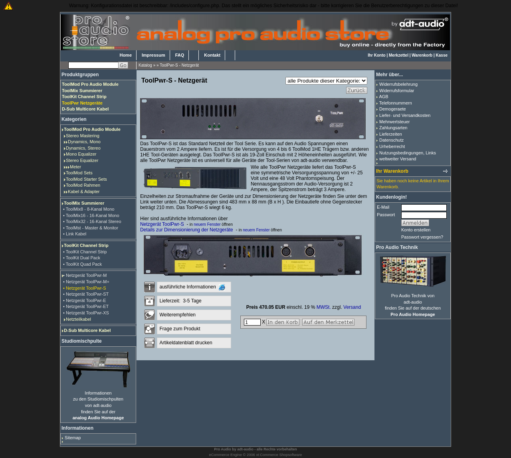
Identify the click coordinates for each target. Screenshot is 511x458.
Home (125, 55)
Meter (75, 166)
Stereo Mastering (82, 135)
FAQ (179, 55)
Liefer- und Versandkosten (404, 115)
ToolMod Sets (79, 172)
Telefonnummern (395, 103)
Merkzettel (398, 55)
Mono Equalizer (81, 154)
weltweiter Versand (397, 158)
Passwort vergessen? (422, 237)
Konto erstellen (415, 229)
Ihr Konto (376, 55)
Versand (352, 307)
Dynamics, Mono (84, 141)
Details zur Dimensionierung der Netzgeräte (186, 230)
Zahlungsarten (393, 127)
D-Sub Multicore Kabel (87, 330)
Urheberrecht (392, 146)
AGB (383, 96)
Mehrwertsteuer (394, 121)
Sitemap (73, 437)
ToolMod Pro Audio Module (92, 129)
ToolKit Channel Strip (86, 245)
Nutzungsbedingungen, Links (407, 152)
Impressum (153, 55)
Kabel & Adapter (84, 191)
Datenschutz (391, 140)
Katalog (145, 65)
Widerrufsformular (396, 90)
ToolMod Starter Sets (86, 179)
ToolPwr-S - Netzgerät (179, 65)
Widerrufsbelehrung (398, 84)
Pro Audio (222, 449)
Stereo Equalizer (82, 160)
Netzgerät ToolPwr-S (162, 224)
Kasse (442, 55)
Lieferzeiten (390, 134)
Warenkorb (422, 55)
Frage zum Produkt (179, 329)
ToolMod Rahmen (83, 185)
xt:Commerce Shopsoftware (279, 455)
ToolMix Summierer (84, 203)
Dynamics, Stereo (83, 148)
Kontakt (212, 55)
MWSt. (324, 307)
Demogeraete (392, 109)
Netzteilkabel (78, 319)
